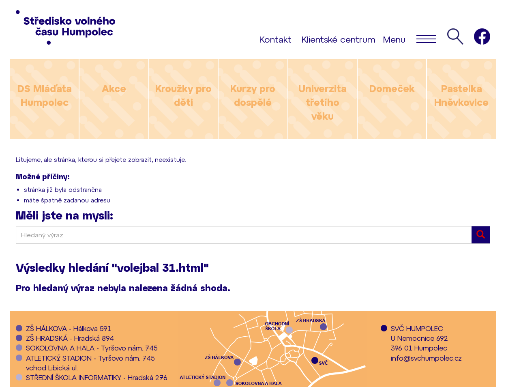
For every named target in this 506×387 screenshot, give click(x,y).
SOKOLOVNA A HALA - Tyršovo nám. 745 (92, 348)
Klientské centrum (338, 39)
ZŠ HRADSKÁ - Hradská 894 (70, 338)
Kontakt (275, 39)
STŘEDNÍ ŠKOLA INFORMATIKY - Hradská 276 (96, 377)
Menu (409, 38)
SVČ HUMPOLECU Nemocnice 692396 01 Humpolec (419, 338)
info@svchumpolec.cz (426, 358)
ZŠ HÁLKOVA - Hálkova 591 (68, 328)
